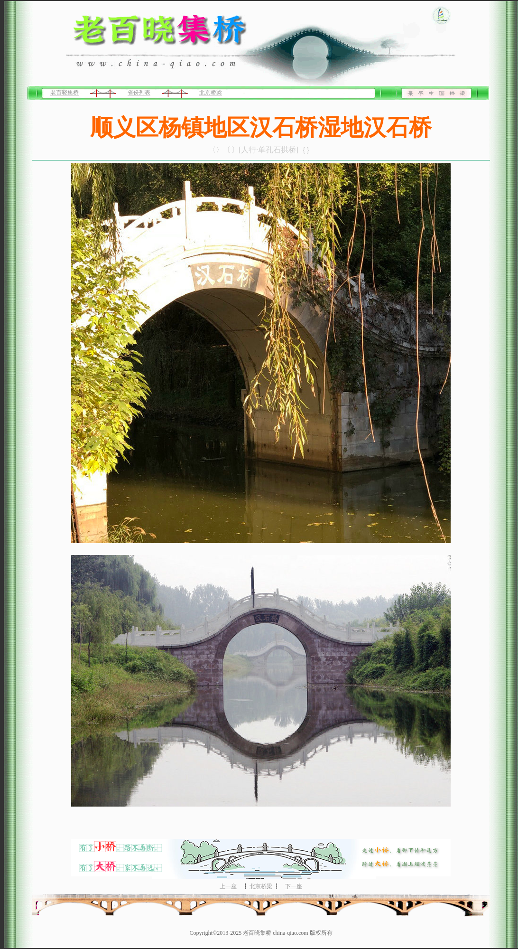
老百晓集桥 (64, 92)
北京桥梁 (210, 92)
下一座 (293, 886)
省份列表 (139, 92)
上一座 (228, 886)
